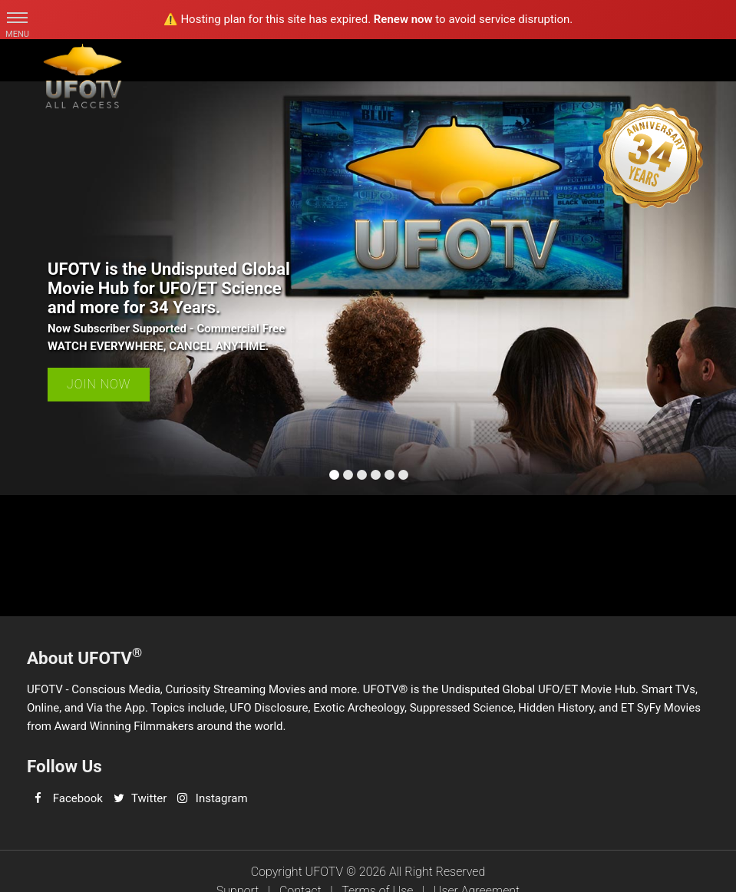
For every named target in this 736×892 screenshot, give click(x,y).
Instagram (222, 798)
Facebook (78, 798)
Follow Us (64, 766)
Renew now (403, 19)
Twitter (149, 798)
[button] (17, 17)
